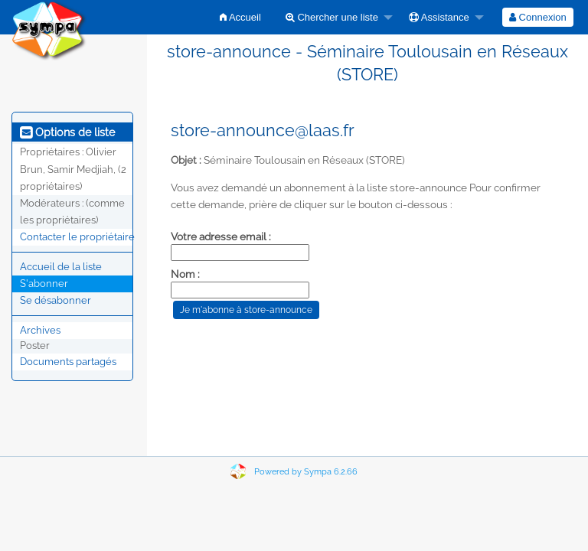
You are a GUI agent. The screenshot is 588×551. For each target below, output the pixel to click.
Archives (40, 330)
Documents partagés (68, 361)
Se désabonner (55, 300)
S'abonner (44, 283)
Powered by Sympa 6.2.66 (306, 472)
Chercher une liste (332, 17)
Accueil (240, 17)
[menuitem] (240, 17)
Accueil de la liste (61, 266)
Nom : (185, 274)
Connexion (538, 17)
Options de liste (67, 132)
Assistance (439, 17)
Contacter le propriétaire (77, 237)
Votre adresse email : (221, 236)
